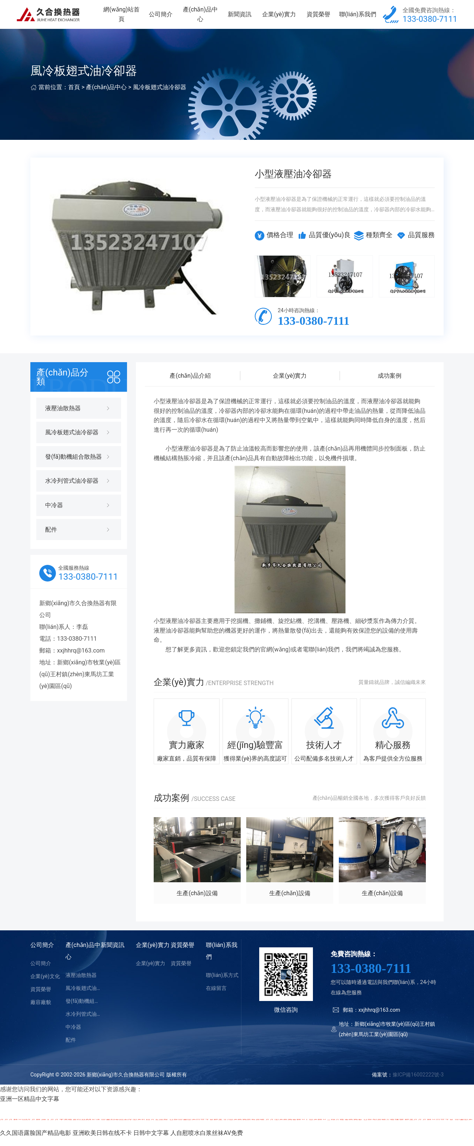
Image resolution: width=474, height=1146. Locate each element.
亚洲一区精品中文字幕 (29, 1106)
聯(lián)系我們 (358, 18)
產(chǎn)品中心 (208, 18)
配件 (71, 1048)
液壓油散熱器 (81, 983)
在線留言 (216, 996)
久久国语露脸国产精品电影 (35, 1141)
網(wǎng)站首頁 (133, 18)
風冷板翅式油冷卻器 (159, 95)
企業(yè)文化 (45, 984)
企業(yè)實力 (283, 18)
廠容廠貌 (40, 1010)
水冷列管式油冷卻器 (83, 1022)
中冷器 (73, 1035)
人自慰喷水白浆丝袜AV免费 (206, 1141)
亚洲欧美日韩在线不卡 (102, 1141)
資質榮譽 (321, 18)
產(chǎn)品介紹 (190, 383)
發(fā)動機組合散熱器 (83, 1009)
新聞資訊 (246, 18)
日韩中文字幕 (151, 1141)
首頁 (74, 95)
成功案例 (389, 383)
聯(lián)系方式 (222, 983)
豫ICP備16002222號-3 (418, 1083)
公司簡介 (171, 18)
